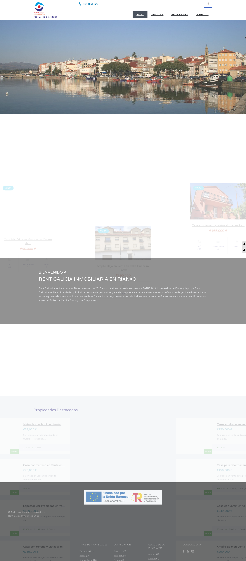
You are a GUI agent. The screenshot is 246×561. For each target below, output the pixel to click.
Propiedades (179, 14)
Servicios (157, 14)
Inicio (140, 14)
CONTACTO (202, 14)
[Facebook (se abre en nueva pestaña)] (208, 4)
